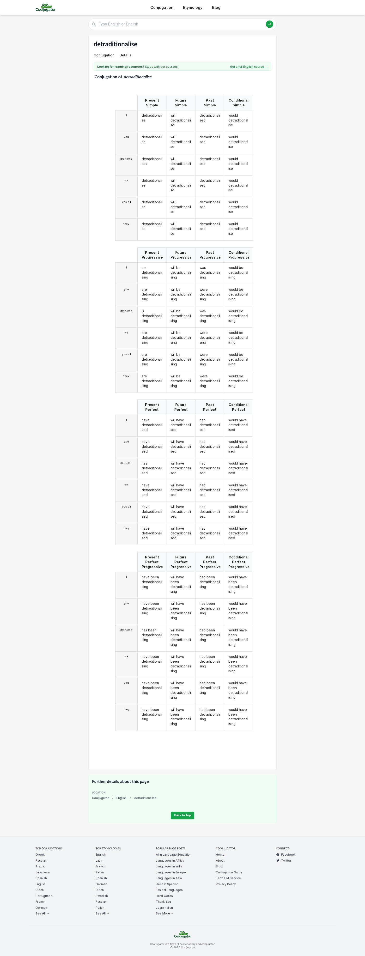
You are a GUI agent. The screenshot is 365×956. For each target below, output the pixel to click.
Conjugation (161, 7)
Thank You (163, 901)
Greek (40, 854)
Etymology (192, 7)
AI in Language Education (173, 854)
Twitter (283, 860)
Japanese (43, 872)
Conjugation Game (229, 872)
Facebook (286, 854)
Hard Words (164, 896)
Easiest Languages (169, 890)
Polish (100, 907)
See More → (165, 913)
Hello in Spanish (167, 884)
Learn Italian (164, 907)
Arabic (40, 866)
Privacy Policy (226, 884)
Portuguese (44, 896)
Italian (100, 872)
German (41, 907)
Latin (99, 860)
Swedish (102, 896)
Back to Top (182, 815)
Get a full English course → (249, 66)
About (220, 860)
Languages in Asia (169, 878)
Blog (216, 7)
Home (220, 854)
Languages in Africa (170, 860)
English (121, 798)
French (40, 901)
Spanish (41, 878)
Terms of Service (228, 878)
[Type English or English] (182, 24)
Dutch (40, 890)
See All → (42, 913)
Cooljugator (100, 798)
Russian (41, 860)
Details (125, 55)
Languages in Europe (171, 872)
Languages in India (169, 866)
